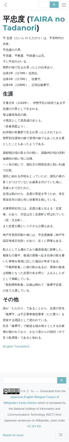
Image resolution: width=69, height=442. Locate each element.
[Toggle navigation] (63, 4)
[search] (43, 4)
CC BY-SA (34, 426)
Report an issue (13, 435)
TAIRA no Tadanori (34, 23)
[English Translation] (16, 346)
